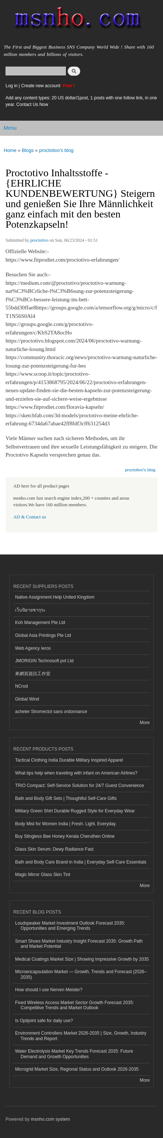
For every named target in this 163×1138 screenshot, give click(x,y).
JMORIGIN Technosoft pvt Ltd (44, 660)
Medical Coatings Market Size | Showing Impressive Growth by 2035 (82, 959)
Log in (12, 85)
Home (10, 150)
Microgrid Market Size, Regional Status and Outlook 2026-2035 (77, 1069)
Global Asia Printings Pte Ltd (43, 635)
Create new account (41, 85)
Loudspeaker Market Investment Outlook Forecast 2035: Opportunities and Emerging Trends (70, 926)
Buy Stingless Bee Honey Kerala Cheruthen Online (64, 836)
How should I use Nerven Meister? (48, 989)
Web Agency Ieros (33, 648)
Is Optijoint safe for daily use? (44, 1020)
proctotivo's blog (56, 150)
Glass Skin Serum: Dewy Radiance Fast (54, 849)
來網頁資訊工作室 (32, 673)
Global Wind (27, 699)
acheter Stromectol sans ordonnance (51, 711)
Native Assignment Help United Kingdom (55, 597)
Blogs (28, 150)
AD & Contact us (29, 517)
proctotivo (39, 240)
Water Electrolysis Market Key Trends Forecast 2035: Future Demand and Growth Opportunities (74, 1054)
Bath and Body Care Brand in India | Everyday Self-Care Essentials (80, 862)
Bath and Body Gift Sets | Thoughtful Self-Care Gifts (66, 798)
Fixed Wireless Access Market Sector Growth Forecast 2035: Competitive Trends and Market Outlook (74, 1005)
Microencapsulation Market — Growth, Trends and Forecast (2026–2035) (81, 974)
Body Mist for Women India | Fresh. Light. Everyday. (66, 823)
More (145, 722)
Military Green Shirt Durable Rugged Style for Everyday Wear (75, 810)
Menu (10, 128)
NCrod (21, 686)
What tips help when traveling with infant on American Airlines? (76, 773)
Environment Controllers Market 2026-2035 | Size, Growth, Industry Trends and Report (80, 1036)
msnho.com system (50, 1119)
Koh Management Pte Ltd (40, 622)
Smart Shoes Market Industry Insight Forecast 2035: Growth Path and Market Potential (79, 944)
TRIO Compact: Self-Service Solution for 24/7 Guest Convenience (79, 785)
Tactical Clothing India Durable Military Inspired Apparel (69, 760)
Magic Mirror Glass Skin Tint (42, 874)
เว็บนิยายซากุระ (30, 610)
